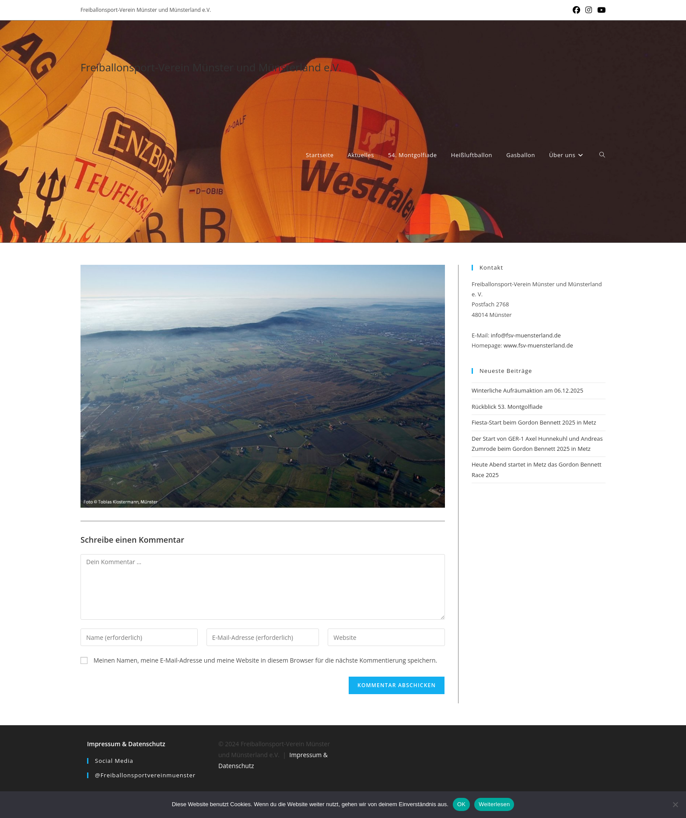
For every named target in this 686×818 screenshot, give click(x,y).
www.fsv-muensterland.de (538, 345)
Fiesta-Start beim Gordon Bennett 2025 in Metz (534, 422)
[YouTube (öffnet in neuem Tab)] (600, 10)
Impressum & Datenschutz (126, 744)
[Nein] (675, 804)
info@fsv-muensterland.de (526, 335)
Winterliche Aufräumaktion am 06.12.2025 (527, 390)
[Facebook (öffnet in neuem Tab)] (576, 10)
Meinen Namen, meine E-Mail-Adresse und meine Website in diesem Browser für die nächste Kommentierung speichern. (266, 660)
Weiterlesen (494, 804)
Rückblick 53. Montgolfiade (507, 407)
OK (461, 804)
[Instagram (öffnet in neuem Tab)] (589, 10)
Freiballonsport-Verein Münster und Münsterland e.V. (210, 67)
